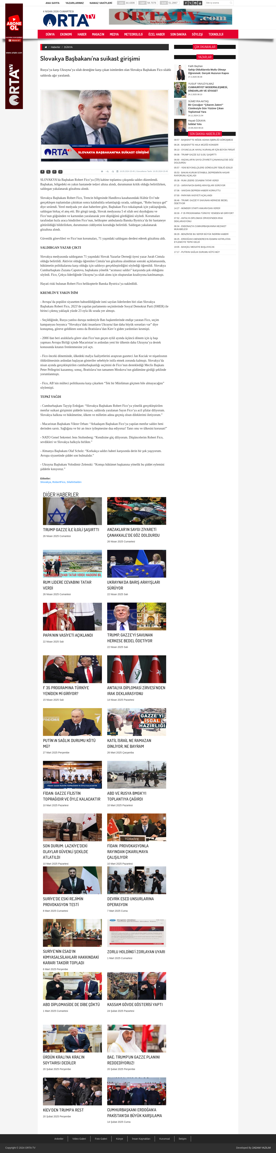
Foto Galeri (101, 1138)
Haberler (55, 47)
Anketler (58, 1138)
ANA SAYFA (52, 3)
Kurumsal (164, 1138)
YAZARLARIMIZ (74, 3)
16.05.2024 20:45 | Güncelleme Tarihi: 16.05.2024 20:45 (142, 171)
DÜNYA (68, 47)
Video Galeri (79, 1138)
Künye (119, 1138)
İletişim (183, 1138)
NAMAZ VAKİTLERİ (101, 3)
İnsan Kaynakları (141, 1138)
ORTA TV (30, 1147)
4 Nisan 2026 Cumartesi (58, 11)
